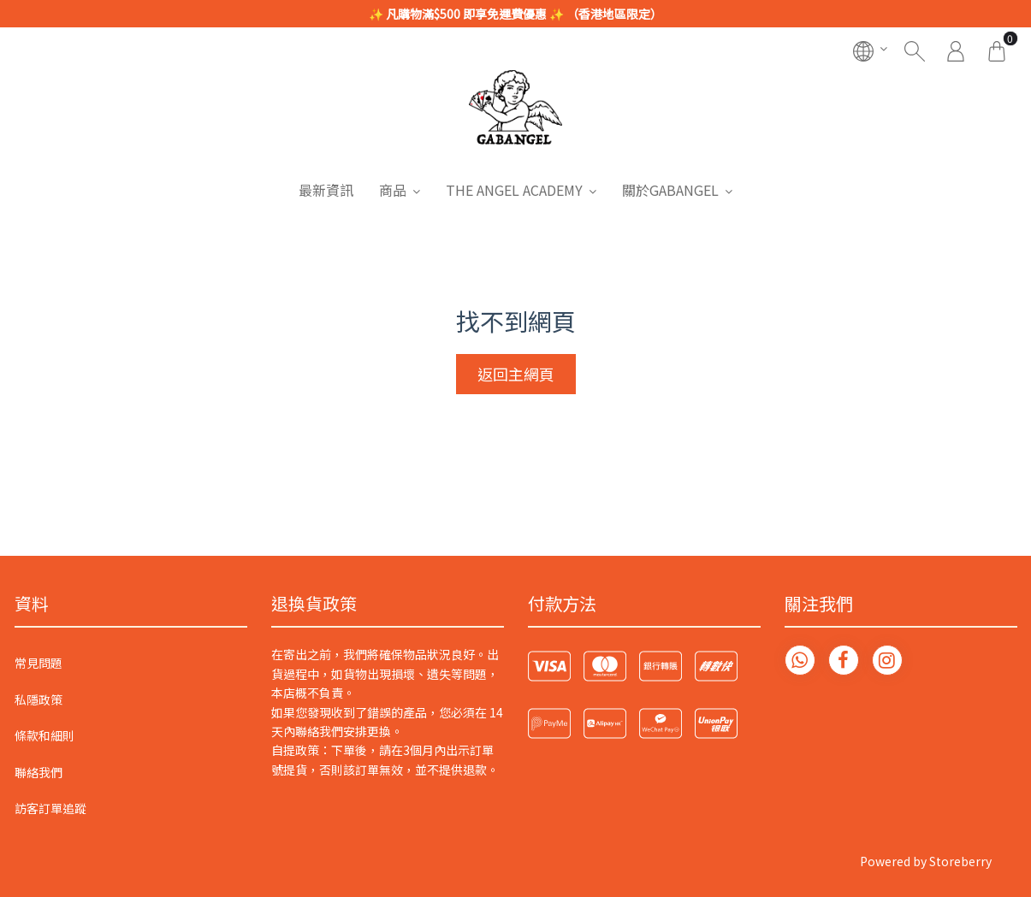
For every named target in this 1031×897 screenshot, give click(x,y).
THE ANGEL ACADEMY (514, 190)
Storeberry (960, 861)
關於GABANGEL (670, 190)
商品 (392, 190)
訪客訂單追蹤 (50, 808)
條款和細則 (44, 735)
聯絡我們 (38, 772)
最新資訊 (326, 190)
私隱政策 (38, 699)
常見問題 (38, 662)
